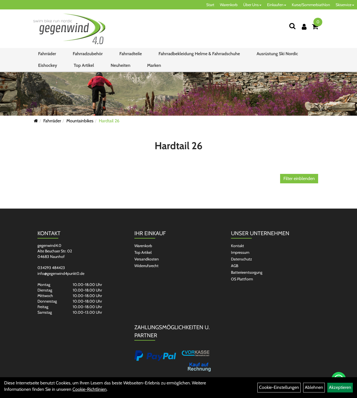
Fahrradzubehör (88, 53)
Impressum (240, 252)
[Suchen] (292, 26)
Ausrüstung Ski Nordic (277, 53)
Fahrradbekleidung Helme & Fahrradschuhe (199, 53)
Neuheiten (120, 65)
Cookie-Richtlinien (89, 389)
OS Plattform (242, 279)
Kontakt (237, 245)
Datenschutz (241, 259)
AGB (234, 265)
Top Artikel (84, 65)
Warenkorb (229, 4)
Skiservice (345, 4)
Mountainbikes (80, 120)
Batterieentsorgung (246, 272)
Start (210, 4)
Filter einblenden (299, 178)
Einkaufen (276, 4)
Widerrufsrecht (146, 265)
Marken (154, 65)
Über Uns (252, 4)
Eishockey (47, 65)
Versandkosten (146, 259)
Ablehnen (314, 387)
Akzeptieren (340, 387)
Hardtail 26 (109, 120)
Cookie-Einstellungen (279, 387)
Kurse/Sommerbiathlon (311, 4)
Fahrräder (47, 53)
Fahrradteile (130, 53)
